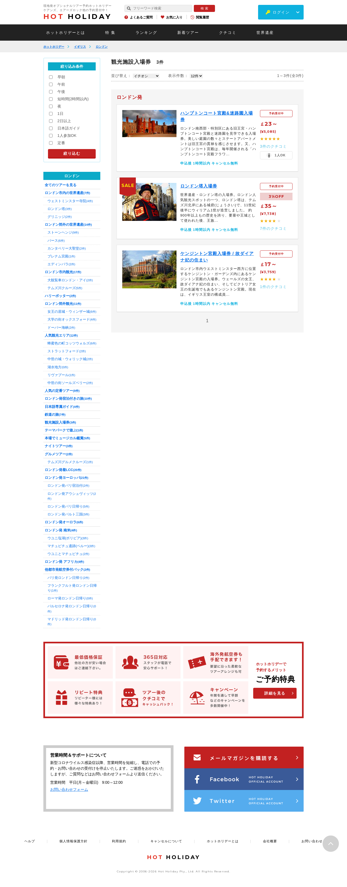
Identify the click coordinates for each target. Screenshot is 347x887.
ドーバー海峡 (61, 327)
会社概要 (270, 841)
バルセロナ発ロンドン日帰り (71, 608)
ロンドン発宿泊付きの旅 (68, 398)
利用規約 (119, 841)
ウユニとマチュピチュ (68, 554)
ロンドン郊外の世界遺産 (68, 224)
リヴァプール (61, 375)
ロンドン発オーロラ (64, 522)
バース (56, 240)
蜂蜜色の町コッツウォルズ (71, 343)
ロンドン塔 (59, 209)
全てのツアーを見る (60, 185)
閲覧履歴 (202, 17)
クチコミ (227, 32)
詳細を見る (274, 693)
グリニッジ (59, 217)
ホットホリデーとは (65, 32)
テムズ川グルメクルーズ (70, 462)
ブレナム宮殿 (61, 256)
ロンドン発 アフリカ (64, 562)
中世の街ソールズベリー (70, 383)
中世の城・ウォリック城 (70, 359)
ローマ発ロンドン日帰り (70, 598)
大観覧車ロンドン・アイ (70, 280)
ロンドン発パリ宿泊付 (68, 485)
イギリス (80, 46)
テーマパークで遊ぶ (64, 430)
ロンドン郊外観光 (63, 304)
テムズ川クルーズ (64, 288)
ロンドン (102, 46)
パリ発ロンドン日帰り (68, 578)
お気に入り (174, 17)
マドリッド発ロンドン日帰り (71, 621)
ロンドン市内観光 (63, 272)
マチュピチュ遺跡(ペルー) (71, 546)
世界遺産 (265, 32)
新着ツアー (188, 32)
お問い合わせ (312, 841)
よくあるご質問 (141, 17)
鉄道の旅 (55, 414)
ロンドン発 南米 (61, 530)
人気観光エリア (61, 335)
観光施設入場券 (60, 422)
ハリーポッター (60, 296)
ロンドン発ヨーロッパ (66, 478)
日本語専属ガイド (62, 407)
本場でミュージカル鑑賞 (67, 438)
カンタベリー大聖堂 (66, 248)
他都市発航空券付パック (67, 569)
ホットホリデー (53, 46)
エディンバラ (61, 264)
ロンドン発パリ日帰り (68, 506)
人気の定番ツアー (62, 391)
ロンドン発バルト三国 (68, 514)
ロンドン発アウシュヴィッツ (71, 496)
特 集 (110, 32)
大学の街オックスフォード (71, 319)
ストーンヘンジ (63, 232)
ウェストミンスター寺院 (70, 201)
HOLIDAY (77, 16)
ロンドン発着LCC (63, 470)
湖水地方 (57, 367)
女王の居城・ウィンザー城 (71, 311)
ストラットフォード (66, 351)
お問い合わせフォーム (69, 789)
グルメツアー (58, 454)
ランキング (146, 32)
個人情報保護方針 (73, 841)
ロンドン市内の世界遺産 (67, 193)
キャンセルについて (166, 841)
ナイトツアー (58, 446)
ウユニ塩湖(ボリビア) (67, 538)
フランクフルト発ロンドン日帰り (72, 587)
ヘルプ (29, 841)
